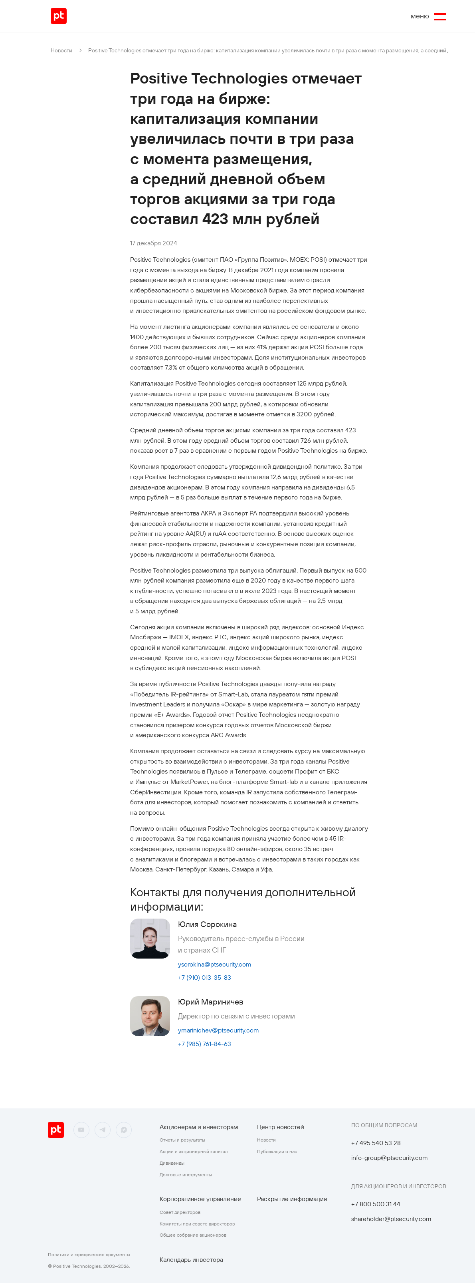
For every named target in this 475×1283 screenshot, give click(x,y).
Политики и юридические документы (89, 1254)
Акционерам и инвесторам (199, 1127)
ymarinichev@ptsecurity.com (218, 1030)
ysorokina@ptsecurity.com (214, 964)
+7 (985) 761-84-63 (204, 1044)
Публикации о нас (277, 1151)
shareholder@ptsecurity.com (391, 1219)
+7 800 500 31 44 (375, 1204)
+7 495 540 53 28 (376, 1143)
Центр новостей (280, 1127)
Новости (61, 50)
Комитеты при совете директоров (197, 1224)
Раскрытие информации (292, 1199)
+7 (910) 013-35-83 (204, 977)
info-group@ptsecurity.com (389, 1158)
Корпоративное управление (200, 1199)
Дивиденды (172, 1163)
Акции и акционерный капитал (194, 1151)
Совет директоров (180, 1212)
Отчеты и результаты (182, 1140)
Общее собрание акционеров (193, 1235)
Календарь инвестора (191, 1259)
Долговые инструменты (186, 1175)
